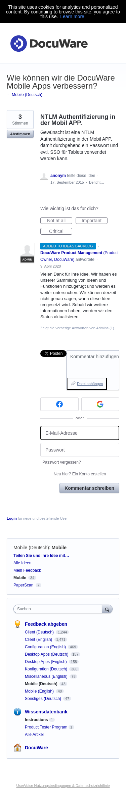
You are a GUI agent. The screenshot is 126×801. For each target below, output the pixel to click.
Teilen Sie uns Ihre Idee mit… (41, 555)
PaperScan (23, 585)
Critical (60, 232)
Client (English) (39, 639)
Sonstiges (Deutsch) (43, 698)
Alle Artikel (34, 734)
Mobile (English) (40, 691)
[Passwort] (79, 450)
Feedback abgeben (46, 624)
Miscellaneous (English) (47, 676)
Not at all (59, 221)
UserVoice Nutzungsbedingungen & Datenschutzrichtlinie (63, 786)
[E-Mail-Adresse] (79, 433)
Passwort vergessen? (61, 462)
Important (95, 221)
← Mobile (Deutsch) (24, 94)
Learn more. (72, 16)
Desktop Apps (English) (46, 661)
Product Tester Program (46, 727)
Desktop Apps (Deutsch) (47, 654)
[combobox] (59, 609)
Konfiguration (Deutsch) (46, 669)
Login (12, 518)
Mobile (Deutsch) (31, 547)
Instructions (36, 719)
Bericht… (96, 182)
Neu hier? (79, 474)
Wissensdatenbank (46, 711)
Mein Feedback (27, 570)
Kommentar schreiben (89, 488)
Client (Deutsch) (40, 632)
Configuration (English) (46, 647)
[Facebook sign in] (59, 404)
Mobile (59, 547)
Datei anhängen (90, 384)
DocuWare (36, 747)
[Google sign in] (100, 404)
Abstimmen (20, 134)
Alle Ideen (22, 563)
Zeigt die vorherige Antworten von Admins (77, 328)
